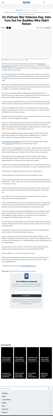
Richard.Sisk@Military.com (28, 265)
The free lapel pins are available (11, 141)
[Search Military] (24, 388)
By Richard (4, 27)
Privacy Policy (35, 300)
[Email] (43, 28)
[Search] (43, 2)
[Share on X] (40, 28)
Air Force (11, 74)
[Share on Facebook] (38, 28)
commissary (9, 143)
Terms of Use (26, 300)
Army (18, 147)
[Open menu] (3, 2)
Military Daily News (19, 10)
